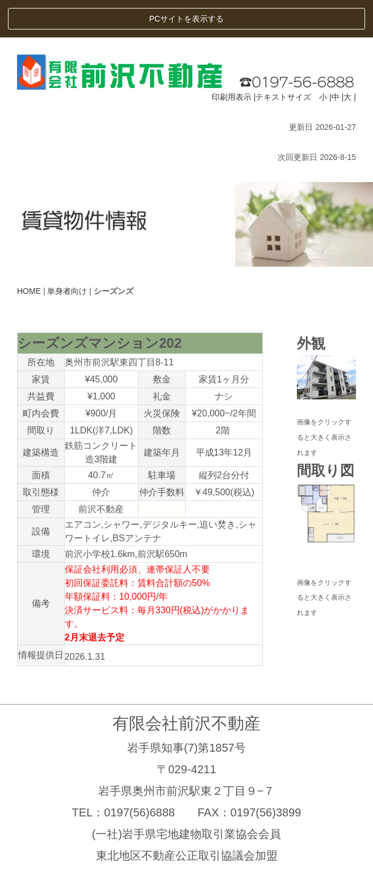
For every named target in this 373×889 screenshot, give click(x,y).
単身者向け (67, 253)
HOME (29, 253)
